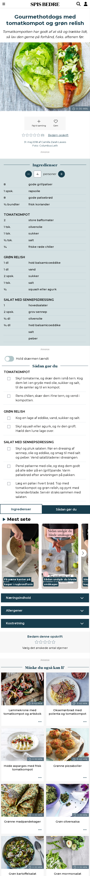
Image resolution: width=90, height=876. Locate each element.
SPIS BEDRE (45, 4)
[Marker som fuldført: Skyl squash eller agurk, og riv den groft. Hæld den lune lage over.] (8, 426)
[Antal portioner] (37, 174)
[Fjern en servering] (28, 174)
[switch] (9, 359)
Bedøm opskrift (58, 135)
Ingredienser (21, 509)
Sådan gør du (66, 509)
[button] (20, 556)
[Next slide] (83, 553)
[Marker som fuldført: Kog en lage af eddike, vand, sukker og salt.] (8, 418)
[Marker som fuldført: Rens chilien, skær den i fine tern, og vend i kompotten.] (8, 396)
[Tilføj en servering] (61, 174)
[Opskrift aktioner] (40, 722)
